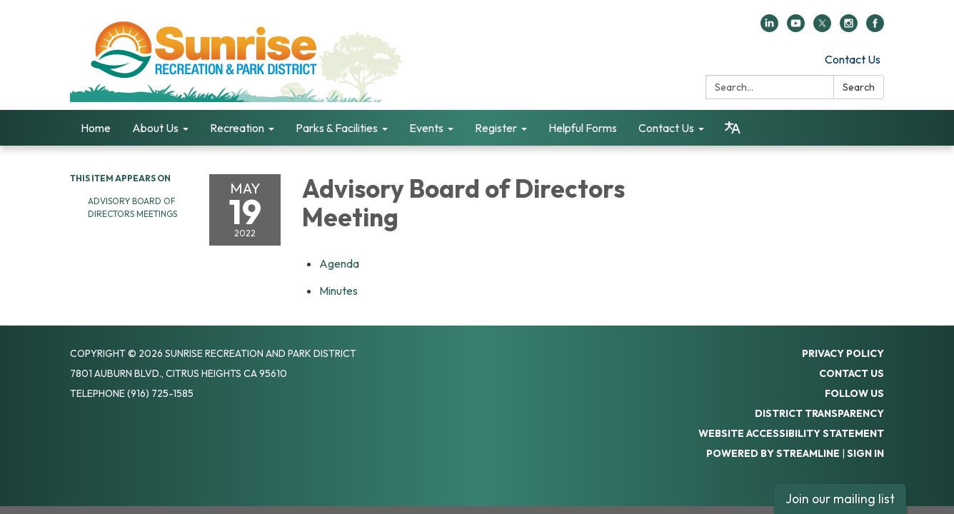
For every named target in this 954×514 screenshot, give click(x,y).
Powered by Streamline (773, 453)
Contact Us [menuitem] (666, 128)
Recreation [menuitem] (237, 128)
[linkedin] (769, 28)
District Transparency (819, 413)
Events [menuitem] (426, 128)
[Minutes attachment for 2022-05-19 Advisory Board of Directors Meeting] (338, 290)
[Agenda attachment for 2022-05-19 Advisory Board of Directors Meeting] (339, 263)
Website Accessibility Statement (791, 433)
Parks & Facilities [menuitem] (337, 128)
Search (859, 87)
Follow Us (854, 393)
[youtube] (796, 28)
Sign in (865, 453)
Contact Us (852, 59)
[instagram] (849, 28)
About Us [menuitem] (155, 128)
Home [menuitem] (96, 128)
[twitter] (822, 28)
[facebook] (875, 28)
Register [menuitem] (496, 128)
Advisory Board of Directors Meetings (132, 207)
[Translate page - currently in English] (732, 128)
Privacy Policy (843, 353)
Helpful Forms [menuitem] (582, 128)
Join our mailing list (840, 498)
